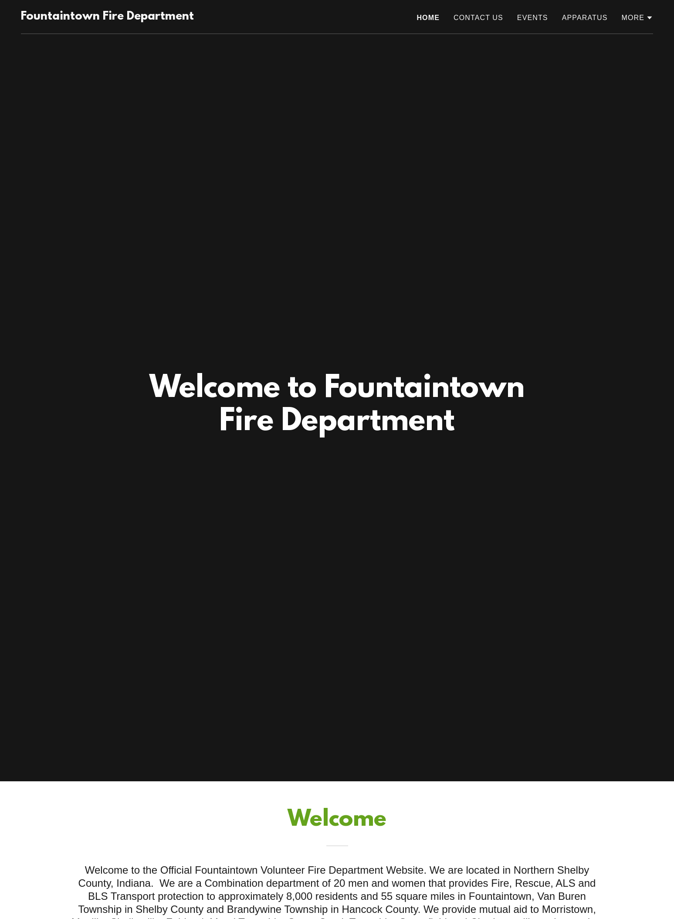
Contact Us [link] (478, 17)
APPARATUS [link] (585, 17)
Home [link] (428, 17)
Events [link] (532, 17)
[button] (637, 18)
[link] (107, 17)
